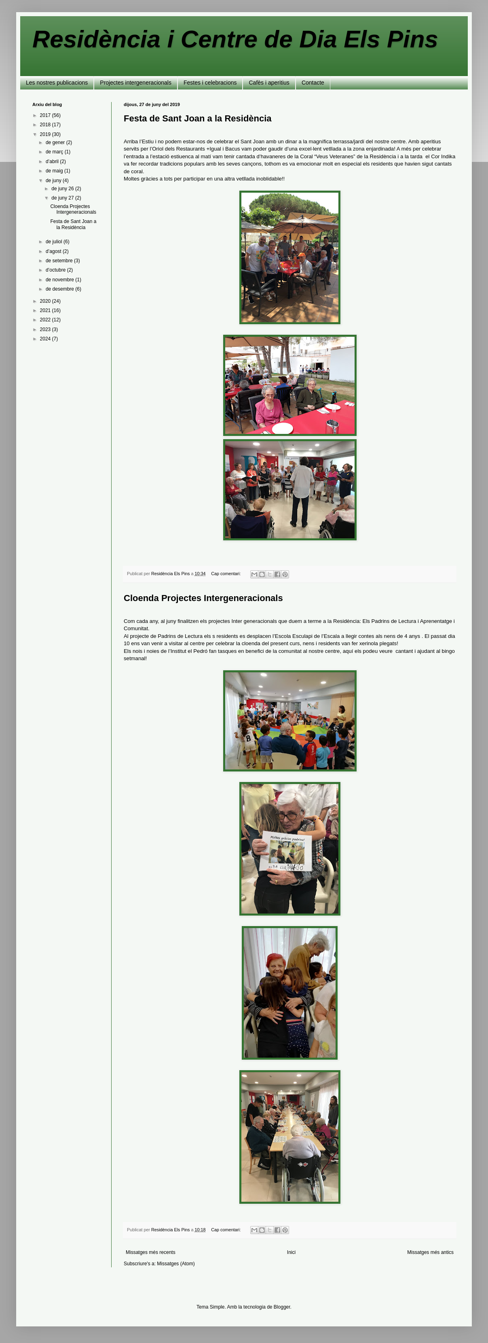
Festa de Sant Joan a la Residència (198, 118)
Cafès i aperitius (269, 82)
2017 (46, 115)
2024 (46, 339)
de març (55, 152)
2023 (46, 329)
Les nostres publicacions (57, 82)
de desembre (60, 289)
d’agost (54, 251)
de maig (55, 171)
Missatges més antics (430, 1252)
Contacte (313, 82)
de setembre (60, 261)
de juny (54, 180)
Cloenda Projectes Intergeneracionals (203, 598)
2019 (46, 134)
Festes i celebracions (210, 82)
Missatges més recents (150, 1252)
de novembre (60, 280)
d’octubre (56, 270)
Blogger (282, 1307)
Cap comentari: (226, 573)
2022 (46, 320)
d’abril (53, 161)
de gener (56, 142)
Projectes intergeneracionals (135, 82)
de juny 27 (63, 198)
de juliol (54, 241)
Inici (291, 1252)
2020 (46, 301)
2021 (46, 310)
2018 (46, 125)
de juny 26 (63, 188)
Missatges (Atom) (175, 1263)
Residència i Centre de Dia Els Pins (235, 39)
